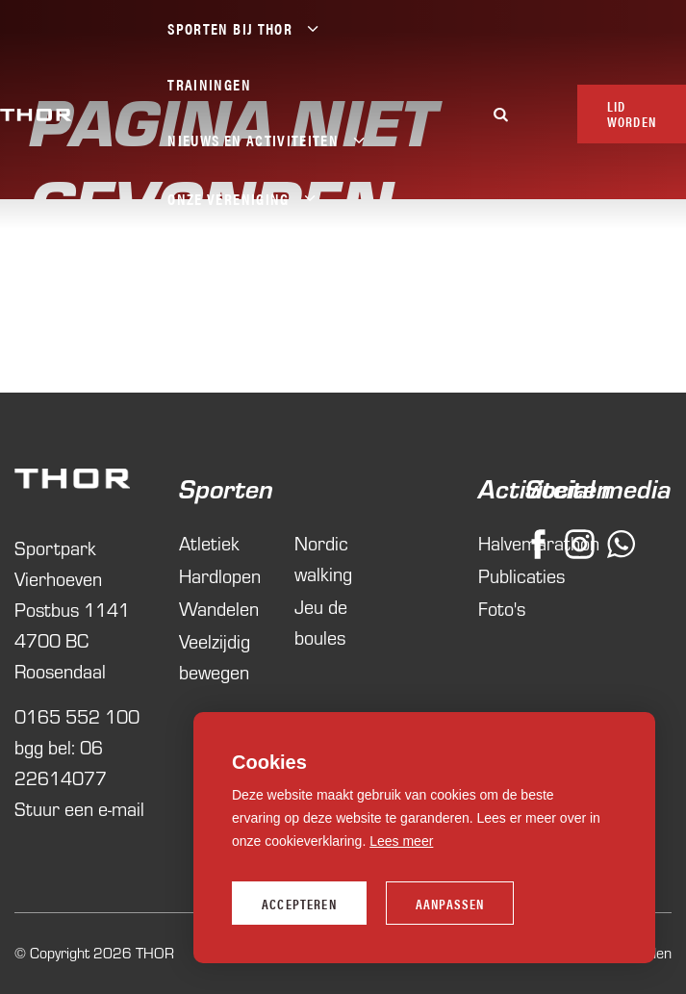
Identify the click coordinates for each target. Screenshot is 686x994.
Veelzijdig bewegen (214, 656)
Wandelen (219, 609)
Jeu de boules (320, 622)
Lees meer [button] (401, 841)
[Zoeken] (501, 114)
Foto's (492, 609)
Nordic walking (323, 558)
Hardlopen (220, 576)
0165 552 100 (77, 716)
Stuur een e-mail (79, 809)
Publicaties (492, 576)
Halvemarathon (492, 543)
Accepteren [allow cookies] (299, 903)
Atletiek (209, 543)
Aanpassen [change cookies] (450, 903)
